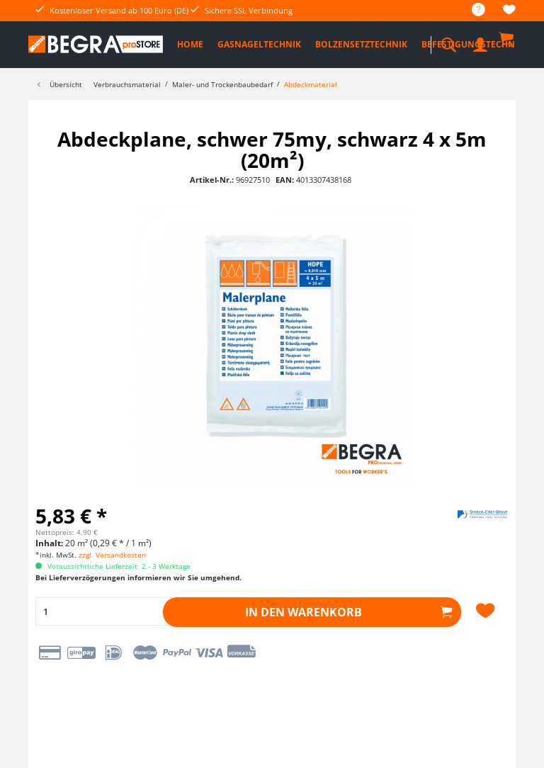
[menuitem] (471, 10)
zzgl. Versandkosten (112, 555)
